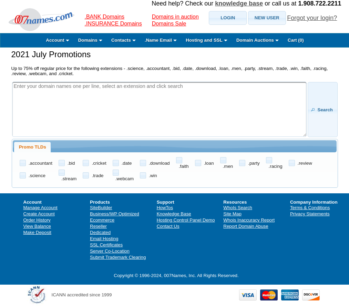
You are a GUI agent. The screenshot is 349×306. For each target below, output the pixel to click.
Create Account (39, 213)
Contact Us (168, 226)
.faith (184, 166)
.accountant (40, 163)
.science (37, 175)
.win (153, 175)
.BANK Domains (105, 17)
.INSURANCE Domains (113, 24)
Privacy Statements (310, 213)
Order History (37, 220)
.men (228, 166)
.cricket (99, 163)
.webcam (124, 178)
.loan (209, 163)
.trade (97, 175)
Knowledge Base (174, 213)
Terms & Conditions (310, 207)
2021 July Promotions (51, 54)
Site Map (232, 213)
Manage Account (40, 207)
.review (305, 163)
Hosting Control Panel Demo (186, 220)
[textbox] (159, 109)
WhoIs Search (237, 207)
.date (127, 163)
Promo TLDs (32, 147)
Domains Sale (169, 24)
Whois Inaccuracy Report (249, 220)
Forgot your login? (312, 17)
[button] (228, 18)
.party (253, 163)
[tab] (32, 147)
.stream (68, 178)
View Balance (37, 226)
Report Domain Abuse (245, 226)
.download (159, 163)
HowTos (165, 207)
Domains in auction (175, 17)
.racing (276, 166)
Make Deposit (37, 232)
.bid (71, 163)
